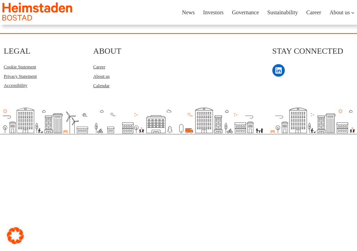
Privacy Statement (20, 76)
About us (101, 76)
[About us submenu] (353, 12)
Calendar (101, 85)
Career (99, 66)
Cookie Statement (20, 66)
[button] (15, 235)
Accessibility (16, 85)
